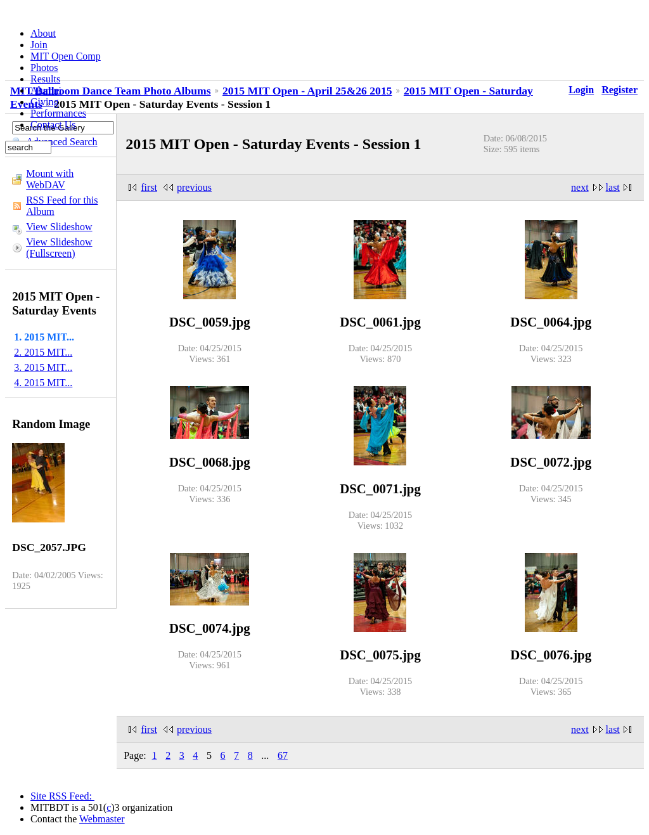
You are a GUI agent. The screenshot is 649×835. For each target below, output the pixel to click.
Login (581, 89)
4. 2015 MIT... (43, 382)
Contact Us (53, 124)
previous (194, 187)
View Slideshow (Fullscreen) (59, 247)
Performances (58, 113)
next (580, 187)
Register (619, 89)
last (613, 187)
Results (45, 79)
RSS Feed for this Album (62, 206)
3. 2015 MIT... (43, 367)
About (43, 33)
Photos (44, 67)
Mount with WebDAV (50, 179)
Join (39, 44)
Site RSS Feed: (62, 796)
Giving (44, 101)
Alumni (45, 90)
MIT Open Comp (65, 56)
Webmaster (102, 818)
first (149, 187)
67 (283, 755)
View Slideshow (59, 226)
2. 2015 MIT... (43, 352)
